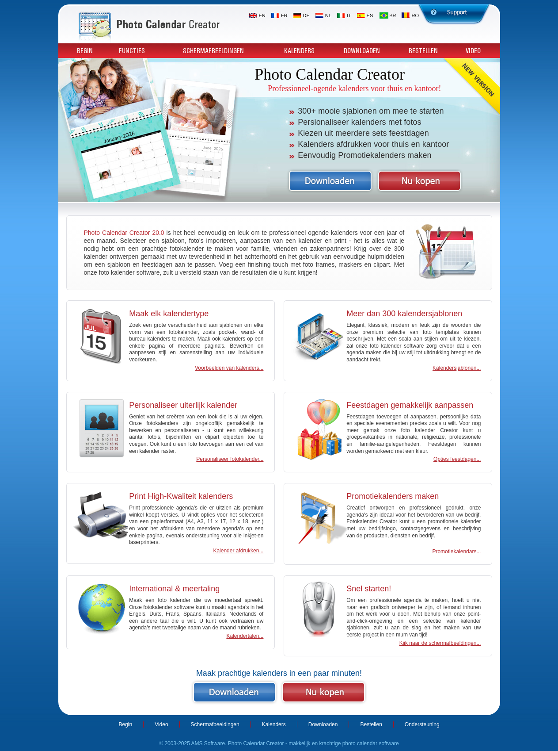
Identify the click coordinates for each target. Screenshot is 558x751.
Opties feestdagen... (457, 459)
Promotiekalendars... (456, 551)
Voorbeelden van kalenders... (229, 368)
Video (473, 51)
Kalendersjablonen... (457, 368)
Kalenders (299, 51)
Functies (132, 51)
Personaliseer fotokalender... (229, 459)
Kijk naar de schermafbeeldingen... (440, 643)
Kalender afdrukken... (238, 551)
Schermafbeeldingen (213, 51)
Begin (85, 51)
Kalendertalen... (244, 636)
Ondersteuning (422, 724)
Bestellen (423, 51)
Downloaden (362, 51)
